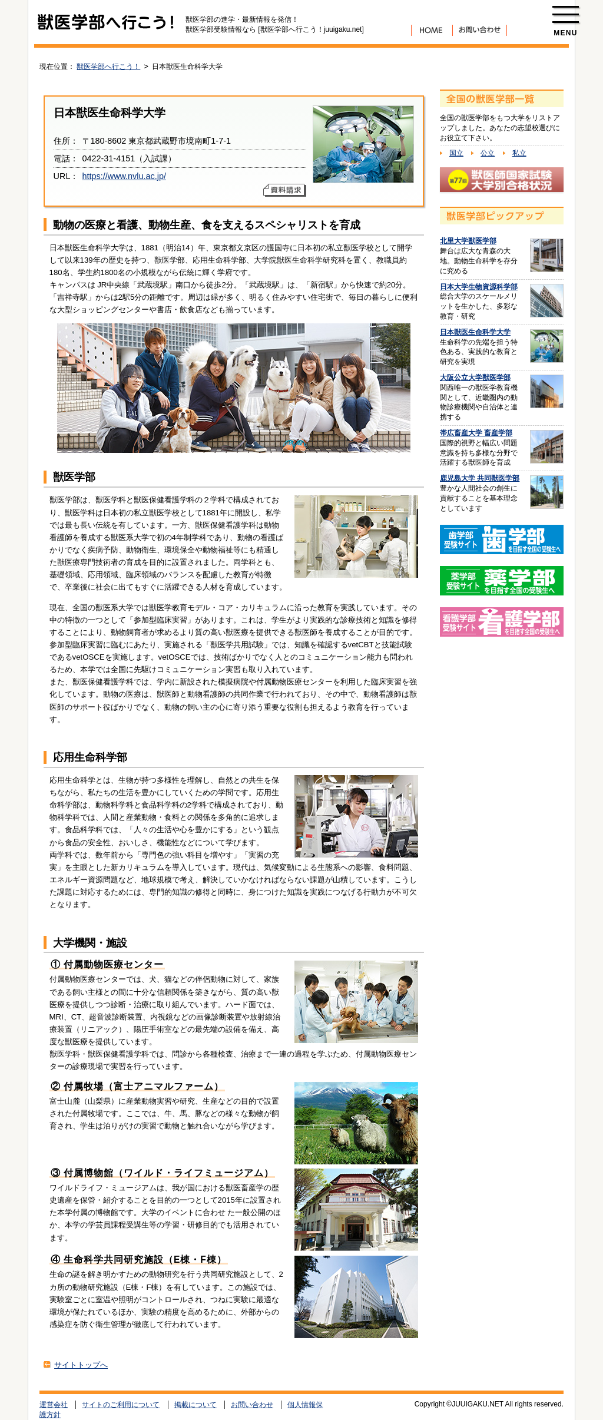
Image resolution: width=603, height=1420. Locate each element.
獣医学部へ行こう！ (108, 66)
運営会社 (53, 1405)
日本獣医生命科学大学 (475, 332)
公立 (488, 153)
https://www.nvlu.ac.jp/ (124, 176)
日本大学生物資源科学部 (479, 287)
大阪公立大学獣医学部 (475, 377)
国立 (456, 153)
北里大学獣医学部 (468, 241)
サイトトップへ (81, 1365)
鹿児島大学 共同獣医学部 (479, 478)
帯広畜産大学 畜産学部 (476, 433)
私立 (519, 153)
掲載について (195, 1405)
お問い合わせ (252, 1405)
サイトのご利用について (121, 1405)
